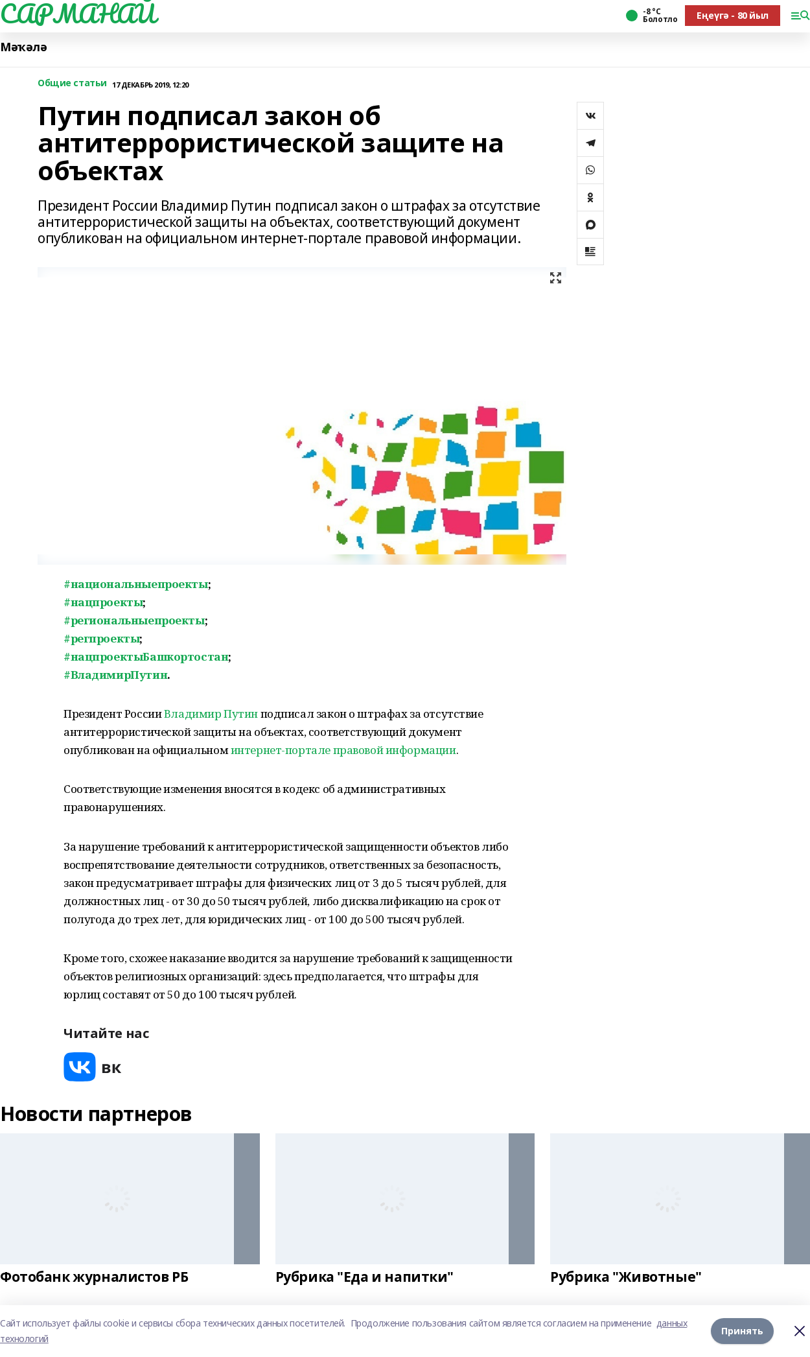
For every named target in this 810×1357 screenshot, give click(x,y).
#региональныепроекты (134, 620)
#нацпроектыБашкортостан (146, 656)
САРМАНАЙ (78, 13)
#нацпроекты (103, 602)
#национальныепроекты (136, 583)
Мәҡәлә (23, 47)
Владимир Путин (209, 713)
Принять (742, 1331)
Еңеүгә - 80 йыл (733, 15)
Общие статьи (72, 83)
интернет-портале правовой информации (343, 749)
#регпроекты (101, 638)
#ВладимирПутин (115, 674)
